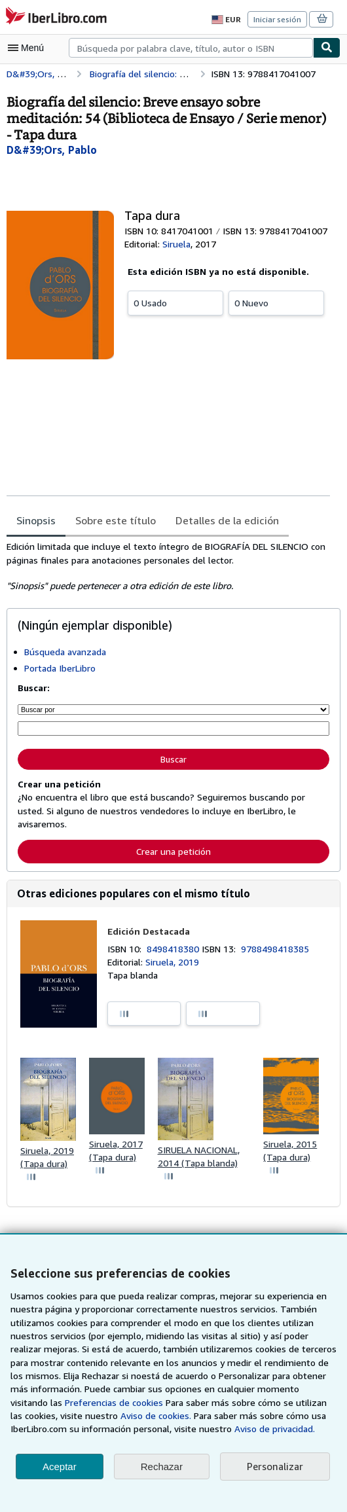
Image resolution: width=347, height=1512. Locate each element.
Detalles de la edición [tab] (221, 520)
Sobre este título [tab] (113, 520)
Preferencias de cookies (59, 1402)
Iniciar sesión (278, 19)
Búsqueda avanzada (66, 652)
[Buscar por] (173, 709)
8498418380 (176, 948)
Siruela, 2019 (172, 961)
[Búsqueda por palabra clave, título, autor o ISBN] (173, 728)
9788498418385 (277, 948)
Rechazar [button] (162, 1466)
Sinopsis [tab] (36, 520)
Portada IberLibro (59, 668)
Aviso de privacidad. (210, 1429)
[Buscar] (327, 48)
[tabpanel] (168, 567)
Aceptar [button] (60, 1466)
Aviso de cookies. (102, 1416)
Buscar (173, 758)
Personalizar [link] (274, 1466)
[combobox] (191, 48)
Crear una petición (173, 849)
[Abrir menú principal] (28, 48)
